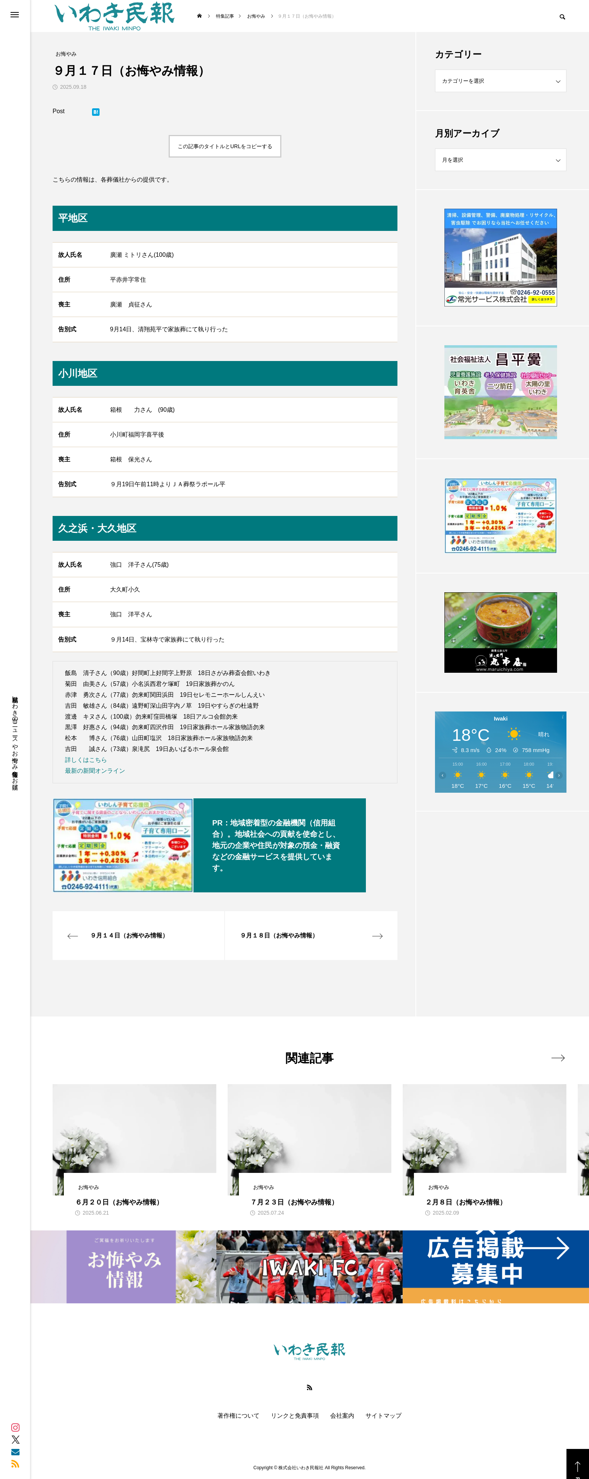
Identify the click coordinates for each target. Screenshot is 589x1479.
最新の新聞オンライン (95, 771)
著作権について (238, 1416)
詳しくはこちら (86, 760)
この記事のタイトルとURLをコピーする (225, 146)
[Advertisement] (500, 885)
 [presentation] (558, 1057)
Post (59, 111)
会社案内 (342, 1416)
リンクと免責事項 (295, 1416)
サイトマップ (383, 1416)
